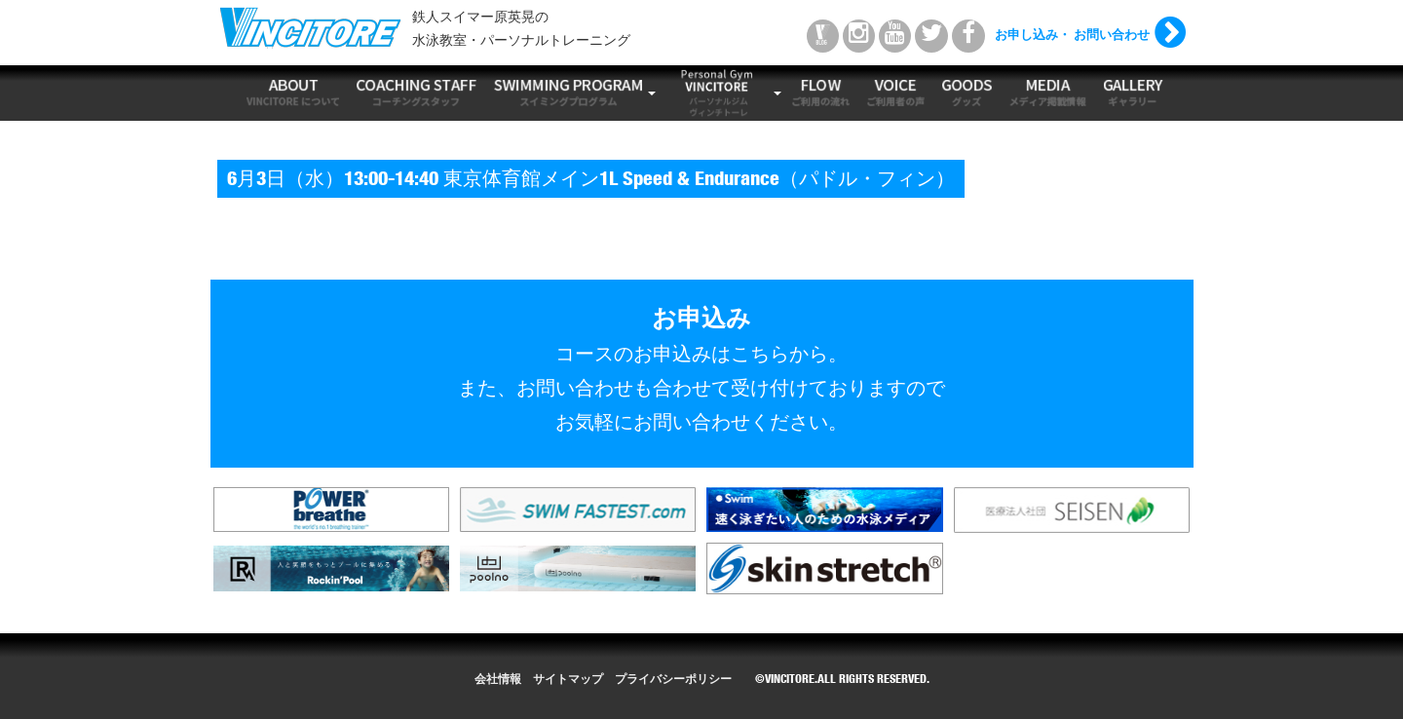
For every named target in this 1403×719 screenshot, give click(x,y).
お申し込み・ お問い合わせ (1072, 36)
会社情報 (497, 680)
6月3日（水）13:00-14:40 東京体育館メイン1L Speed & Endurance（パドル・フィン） (591, 181)
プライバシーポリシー (673, 680)
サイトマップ (568, 680)
